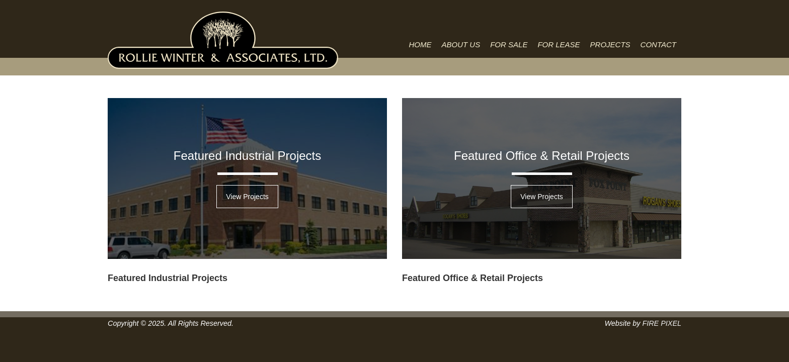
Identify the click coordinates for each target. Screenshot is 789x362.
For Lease (558, 44)
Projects (610, 44)
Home (420, 44)
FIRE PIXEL (661, 323)
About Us (461, 44)
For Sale (508, 44)
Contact (658, 44)
